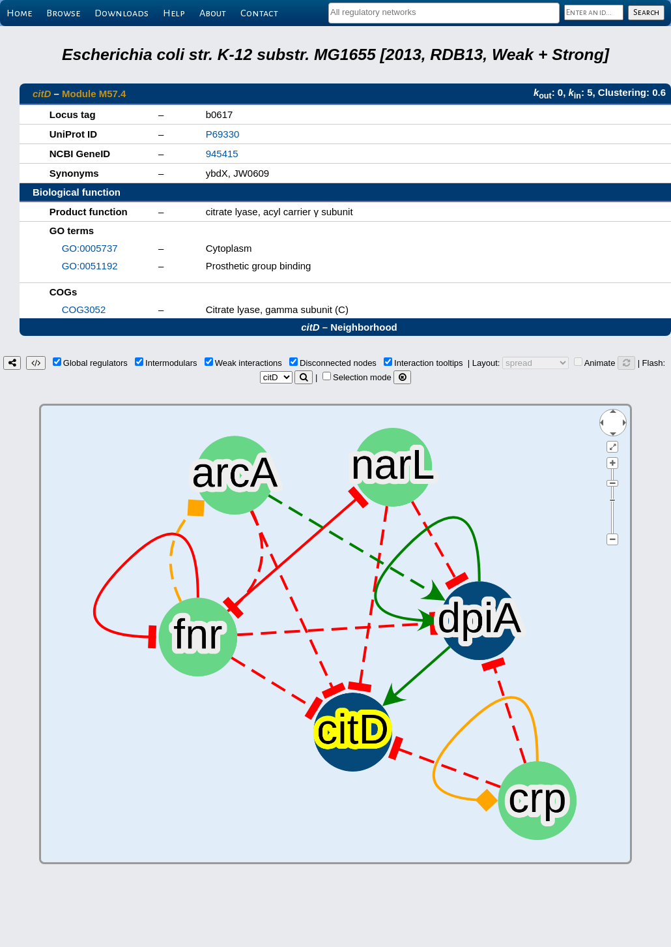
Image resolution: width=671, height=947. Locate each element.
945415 (222, 153)
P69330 (223, 134)
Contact (259, 13)
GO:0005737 (90, 248)
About (212, 13)
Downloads (121, 13)
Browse (63, 13)
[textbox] (444, 12)
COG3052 (84, 309)
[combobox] (444, 13)
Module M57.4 (94, 93)
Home (19, 13)
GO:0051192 (90, 265)
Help (174, 13)
